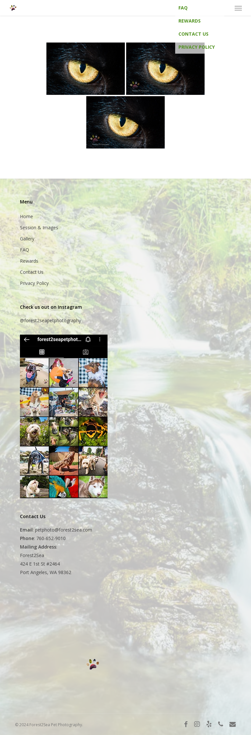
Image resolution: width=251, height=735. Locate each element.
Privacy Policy (196, 47)
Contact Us (193, 34)
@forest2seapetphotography (50, 320)
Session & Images (39, 227)
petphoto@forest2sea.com (63, 530)
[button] (238, 8)
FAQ (183, 8)
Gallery (27, 239)
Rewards (189, 21)
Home (26, 216)
